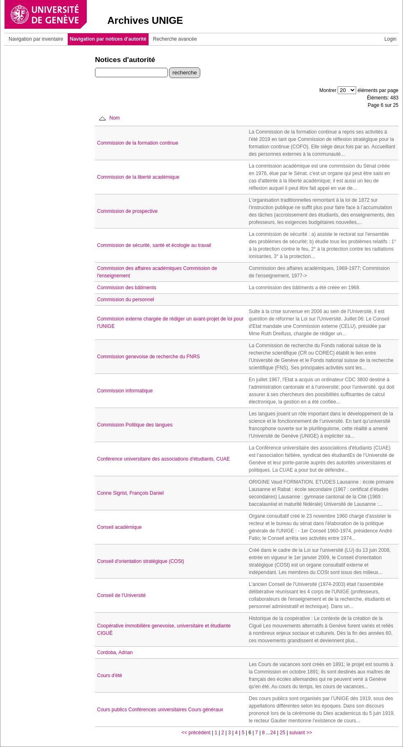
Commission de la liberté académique (138, 177)
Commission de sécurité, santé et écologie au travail (154, 245)
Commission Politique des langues (134, 425)
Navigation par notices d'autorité (108, 39)
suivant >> (300, 732)
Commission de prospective (127, 211)
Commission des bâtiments (126, 287)
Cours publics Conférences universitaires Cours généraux (160, 709)
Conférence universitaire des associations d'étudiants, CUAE (163, 459)
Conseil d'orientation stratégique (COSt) (140, 561)
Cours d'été (109, 675)
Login (390, 39)
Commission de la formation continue (137, 143)
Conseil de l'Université (121, 595)
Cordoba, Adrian (115, 652)
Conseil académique (119, 527)
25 (282, 732)
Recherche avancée (175, 39)
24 (273, 732)
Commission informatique (125, 391)
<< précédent (196, 732)
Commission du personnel (125, 299)
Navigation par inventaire (36, 39)
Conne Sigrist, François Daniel (130, 493)
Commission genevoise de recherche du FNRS (148, 357)
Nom (114, 118)
